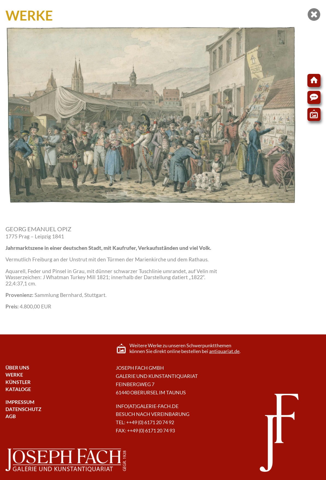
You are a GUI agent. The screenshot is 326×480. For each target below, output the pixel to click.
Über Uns (17, 368)
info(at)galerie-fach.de (147, 406)
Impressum (19, 402)
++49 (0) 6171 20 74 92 (150, 422)
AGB (10, 416)
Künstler (18, 382)
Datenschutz (23, 409)
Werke (14, 375)
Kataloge (18, 389)
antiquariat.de (224, 351)
